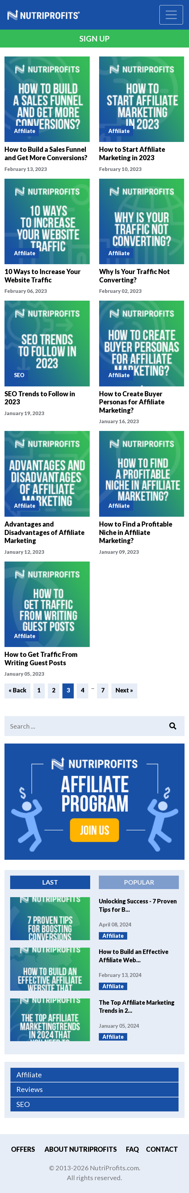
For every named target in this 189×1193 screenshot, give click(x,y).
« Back (17, 690)
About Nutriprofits (80, 1149)
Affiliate (29, 1074)
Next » (124, 690)
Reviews (29, 1089)
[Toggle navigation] (171, 15)
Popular (139, 882)
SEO (23, 1104)
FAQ (132, 1149)
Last (50, 882)
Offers (23, 1149)
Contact (162, 1149)
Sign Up (94, 38)
